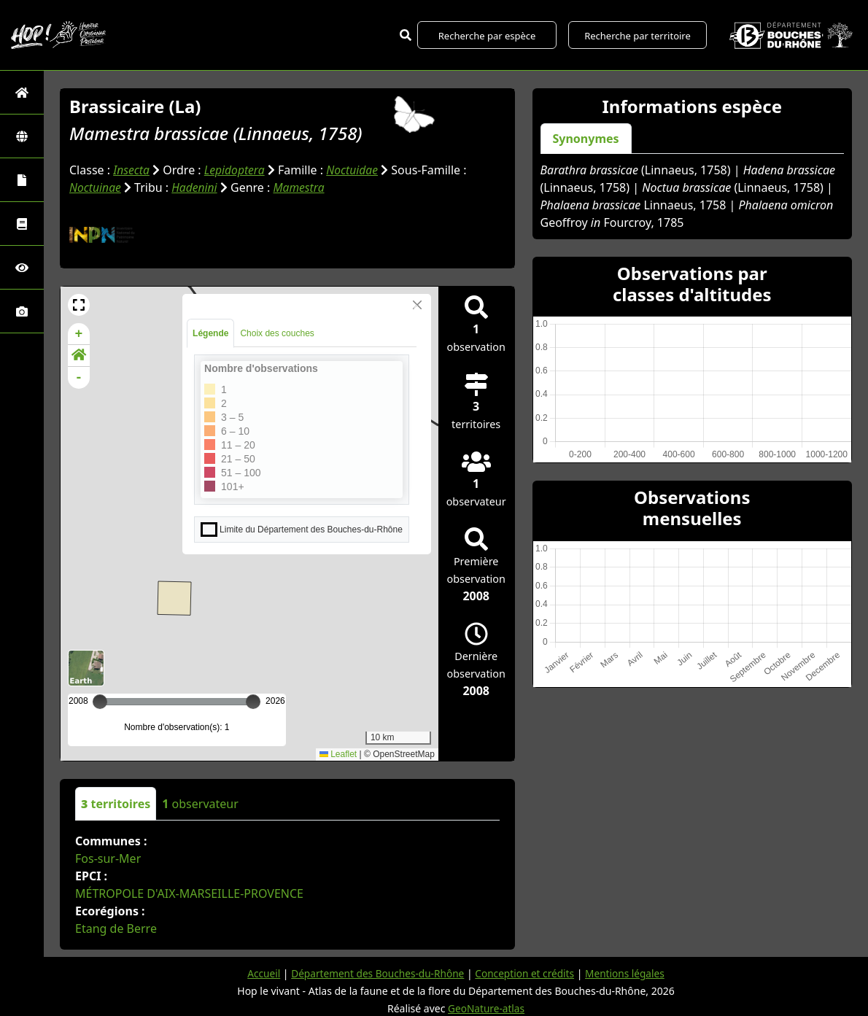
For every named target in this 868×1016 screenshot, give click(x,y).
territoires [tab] (115, 803)
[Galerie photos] (22, 311)
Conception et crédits (526, 973)
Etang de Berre (116, 928)
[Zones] (22, 136)
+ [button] (79, 333)
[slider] (253, 701)
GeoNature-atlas (486, 1008)
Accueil (259, 973)
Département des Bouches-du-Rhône (375, 973)
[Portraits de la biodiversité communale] (22, 179)
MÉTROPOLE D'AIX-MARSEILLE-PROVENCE (189, 893)
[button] (79, 304)
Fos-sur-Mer (108, 858)
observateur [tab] (200, 803)
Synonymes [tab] (586, 139)
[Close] (417, 304)
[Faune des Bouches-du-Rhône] (22, 223)
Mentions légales (629, 973)
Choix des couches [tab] (277, 332)
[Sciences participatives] (22, 267)
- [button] (79, 377)
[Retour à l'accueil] (22, 92)
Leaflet (338, 753)
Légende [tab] (210, 332)
